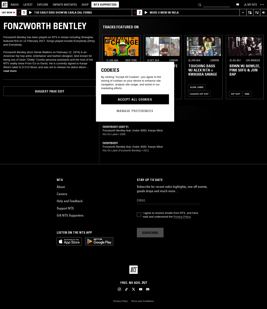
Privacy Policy (182, 216)
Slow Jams (196, 87)
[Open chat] (237, 4)
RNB (247, 93)
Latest (28, 4)
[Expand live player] (242, 12)
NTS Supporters (105, 4)
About (61, 187)
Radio (15, 4)
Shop (85, 4)
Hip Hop (235, 93)
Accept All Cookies (135, 99)
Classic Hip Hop (199, 93)
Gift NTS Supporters (70, 215)
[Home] (5, 4)
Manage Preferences (135, 111)
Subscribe (150, 233)
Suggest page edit (49, 91)
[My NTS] (250, 4)
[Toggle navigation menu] (262, 4)
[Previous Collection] (259, 67)
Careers (62, 194)
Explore (42, 4)
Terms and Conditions (142, 301)
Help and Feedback (70, 201)
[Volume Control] (263, 12)
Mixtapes (65, 4)
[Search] (199, 4)
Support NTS (65, 208)
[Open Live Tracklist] (256, 12)
